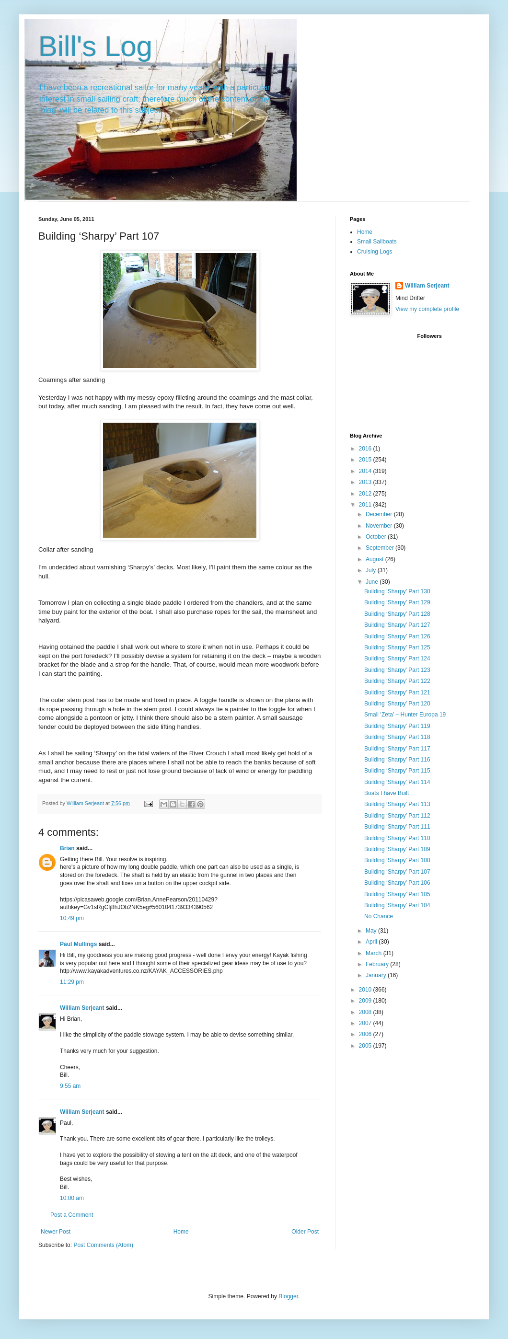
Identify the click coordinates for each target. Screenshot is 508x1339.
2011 (366, 504)
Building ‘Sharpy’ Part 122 (397, 681)
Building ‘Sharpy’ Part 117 (397, 748)
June (373, 581)
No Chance (378, 916)
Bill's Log (95, 46)
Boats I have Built (386, 793)
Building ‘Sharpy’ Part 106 (397, 882)
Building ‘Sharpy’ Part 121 (397, 692)
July (372, 570)
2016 (366, 448)
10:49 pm (72, 918)
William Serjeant (82, 1007)
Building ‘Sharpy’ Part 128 (397, 614)
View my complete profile (427, 309)
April (372, 941)
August (375, 559)
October (377, 536)
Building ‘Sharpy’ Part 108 (397, 860)
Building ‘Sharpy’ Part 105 (397, 894)
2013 (366, 482)
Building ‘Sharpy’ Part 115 (397, 770)
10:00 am (72, 1198)
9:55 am (70, 1086)
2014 (366, 471)
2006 (366, 1034)
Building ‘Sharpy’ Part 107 (397, 871)
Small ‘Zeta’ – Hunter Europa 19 (405, 714)
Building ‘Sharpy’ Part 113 (397, 804)
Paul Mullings (78, 944)
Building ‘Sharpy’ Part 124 (397, 658)
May (372, 930)
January (377, 975)
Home (181, 1231)
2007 (366, 1023)
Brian (67, 848)
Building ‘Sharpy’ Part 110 (397, 838)
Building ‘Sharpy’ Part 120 (397, 703)
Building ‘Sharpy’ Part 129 (397, 602)
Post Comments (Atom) (103, 1245)
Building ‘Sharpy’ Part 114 (397, 782)
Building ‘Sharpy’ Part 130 (397, 591)
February (378, 964)
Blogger (288, 1296)
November (380, 525)
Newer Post (55, 1231)
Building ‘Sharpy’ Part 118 (397, 737)
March (374, 953)
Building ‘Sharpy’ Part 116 (397, 759)
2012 (366, 493)
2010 (366, 989)
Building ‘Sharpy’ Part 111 (397, 826)
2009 (366, 1000)
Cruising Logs (374, 251)
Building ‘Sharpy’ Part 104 (397, 905)
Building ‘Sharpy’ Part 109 (397, 849)
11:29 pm (72, 982)
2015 (366, 459)
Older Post (305, 1231)
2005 (366, 1045)
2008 (366, 1012)
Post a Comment (71, 1215)
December (380, 514)
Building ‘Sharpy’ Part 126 (397, 636)
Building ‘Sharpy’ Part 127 (397, 625)
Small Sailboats (377, 241)
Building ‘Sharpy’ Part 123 (397, 670)
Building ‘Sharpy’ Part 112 (397, 815)
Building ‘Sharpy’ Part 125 (397, 647)
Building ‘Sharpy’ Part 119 (397, 726)
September (380, 547)
